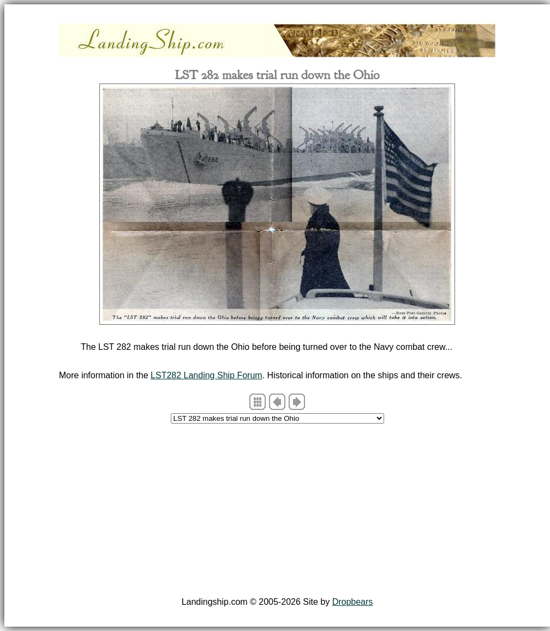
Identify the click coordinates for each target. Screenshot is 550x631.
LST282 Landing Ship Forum (206, 375)
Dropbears (352, 601)
